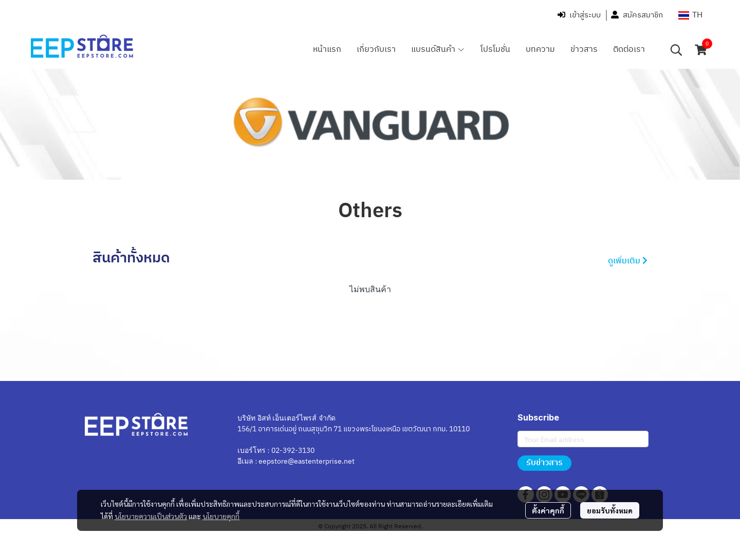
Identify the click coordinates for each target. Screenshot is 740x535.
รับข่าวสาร (544, 463)
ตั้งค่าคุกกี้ (548, 510)
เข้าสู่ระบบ (579, 15)
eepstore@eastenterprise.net (306, 461)
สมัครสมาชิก (637, 15)
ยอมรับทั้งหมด (610, 510)
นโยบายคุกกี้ (220, 516)
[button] (690, 15)
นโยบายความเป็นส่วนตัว (151, 516)
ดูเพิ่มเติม (627, 261)
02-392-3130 (292, 450)
